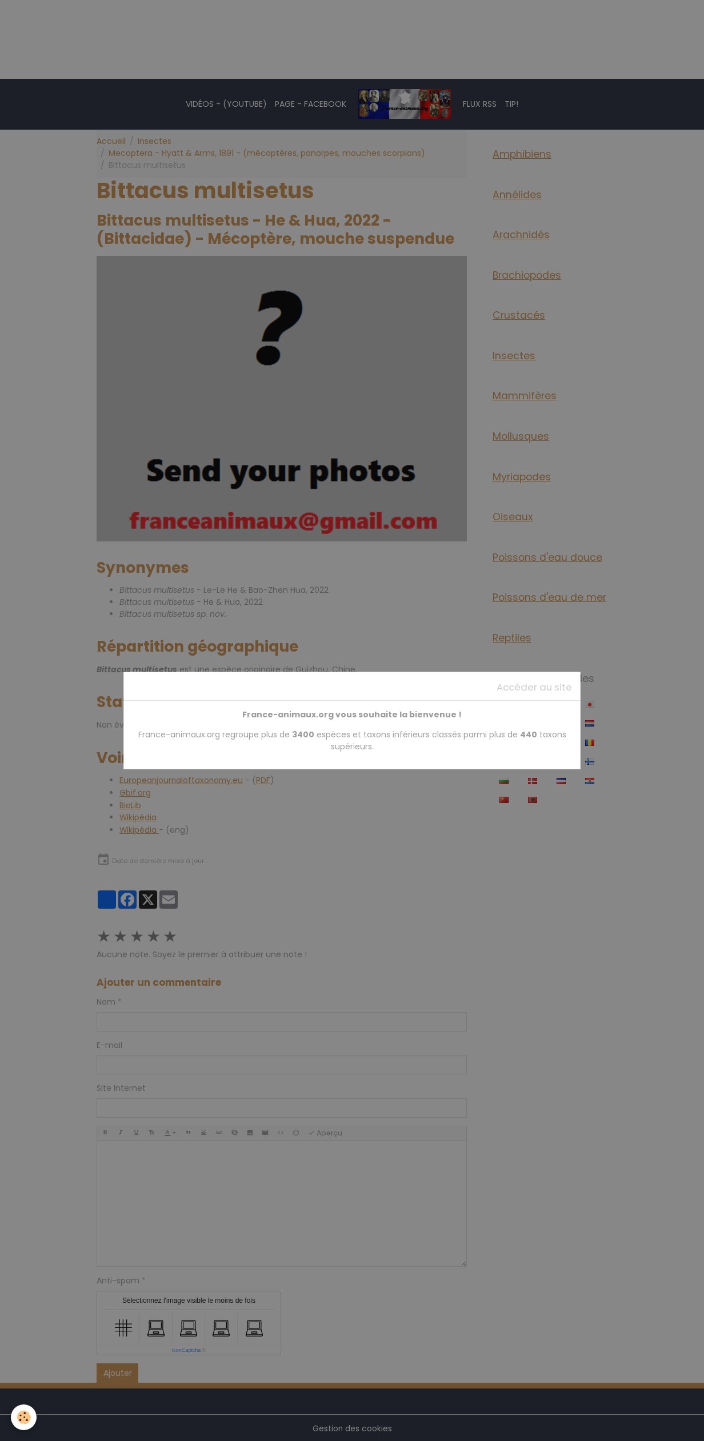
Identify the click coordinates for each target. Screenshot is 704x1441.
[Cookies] (24, 1417)
